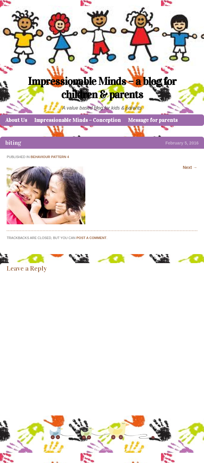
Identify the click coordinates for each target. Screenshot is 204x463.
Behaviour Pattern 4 (50, 157)
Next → (190, 167)
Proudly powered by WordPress (74, 449)
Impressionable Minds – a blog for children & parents (102, 88)
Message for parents (153, 120)
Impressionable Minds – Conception (77, 120)
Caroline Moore (142, 449)
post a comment (91, 238)
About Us (16, 120)
